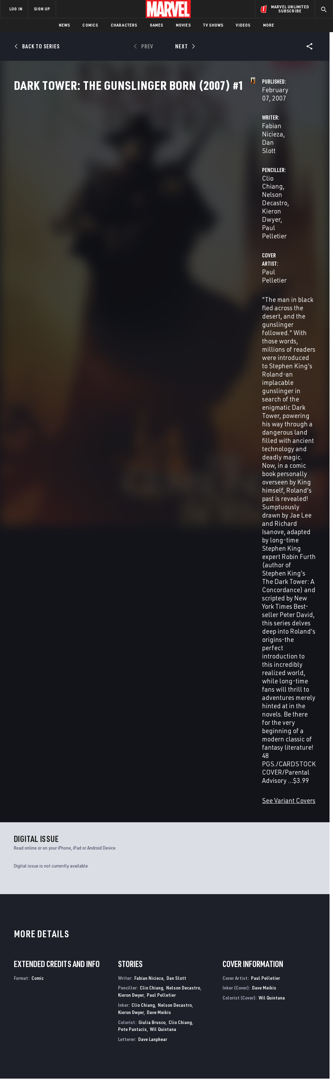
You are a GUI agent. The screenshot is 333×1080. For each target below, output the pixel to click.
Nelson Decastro (269, 163)
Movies (183, 25)
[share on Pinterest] (293, 1006)
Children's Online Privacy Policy (206, 1055)
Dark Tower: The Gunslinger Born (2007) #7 (94, 751)
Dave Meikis (159, 558)
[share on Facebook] (262, 992)
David (18, 766)
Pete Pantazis (132, 575)
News (64, 25)
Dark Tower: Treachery (270, 902)
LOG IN (15, 8)
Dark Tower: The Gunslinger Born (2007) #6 (156, 751)
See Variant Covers (135, 346)
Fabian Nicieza (130, 163)
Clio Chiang (226, 163)
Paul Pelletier (271, 171)
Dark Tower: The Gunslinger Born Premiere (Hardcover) (39, 751)
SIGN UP (42, 8)
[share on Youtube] (261, 1006)
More (268, 25)
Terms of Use (21, 1055)
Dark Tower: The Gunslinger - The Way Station (124, 906)
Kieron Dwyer (229, 171)
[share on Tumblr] (309, 991)
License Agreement (260, 1055)
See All (303, 640)
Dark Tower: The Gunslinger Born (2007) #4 (279, 751)
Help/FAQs (68, 990)
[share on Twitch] (309, 1006)
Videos (243, 25)
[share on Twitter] (277, 991)
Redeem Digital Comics (116, 1010)
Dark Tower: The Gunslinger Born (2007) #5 (217, 751)
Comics (90, 25)
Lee (89, 766)
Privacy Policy (52, 1055)
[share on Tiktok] (261, 1021)
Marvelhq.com (124, 994)
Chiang (30, 766)
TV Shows (213, 25)
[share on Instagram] (293, 991)
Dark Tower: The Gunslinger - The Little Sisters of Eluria (47, 906)
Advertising (122, 974)
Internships (70, 1010)
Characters (124, 25)
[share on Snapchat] (277, 1006)
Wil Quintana (163, 575)
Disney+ (116, 984)
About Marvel (64, 977)
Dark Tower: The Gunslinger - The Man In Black (201, 906)
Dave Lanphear (152, 585)
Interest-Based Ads (303, 1055)
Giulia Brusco (151, 568)
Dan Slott (167, 163)
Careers (65, 1000)
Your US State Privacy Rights (98, 1055)
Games (156, 25)
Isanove (44, 766)
